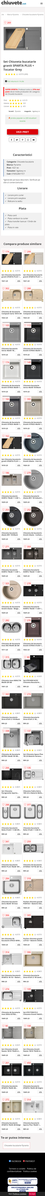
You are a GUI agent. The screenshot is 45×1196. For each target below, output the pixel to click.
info (18, 281)
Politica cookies (30, 1171)
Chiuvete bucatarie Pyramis (32, 14)
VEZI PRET (22, 132)
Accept (32, 1194)
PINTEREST (29, 1161)
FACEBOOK (15, 1161)
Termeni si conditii (17, 1168)
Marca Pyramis (13, 14)
